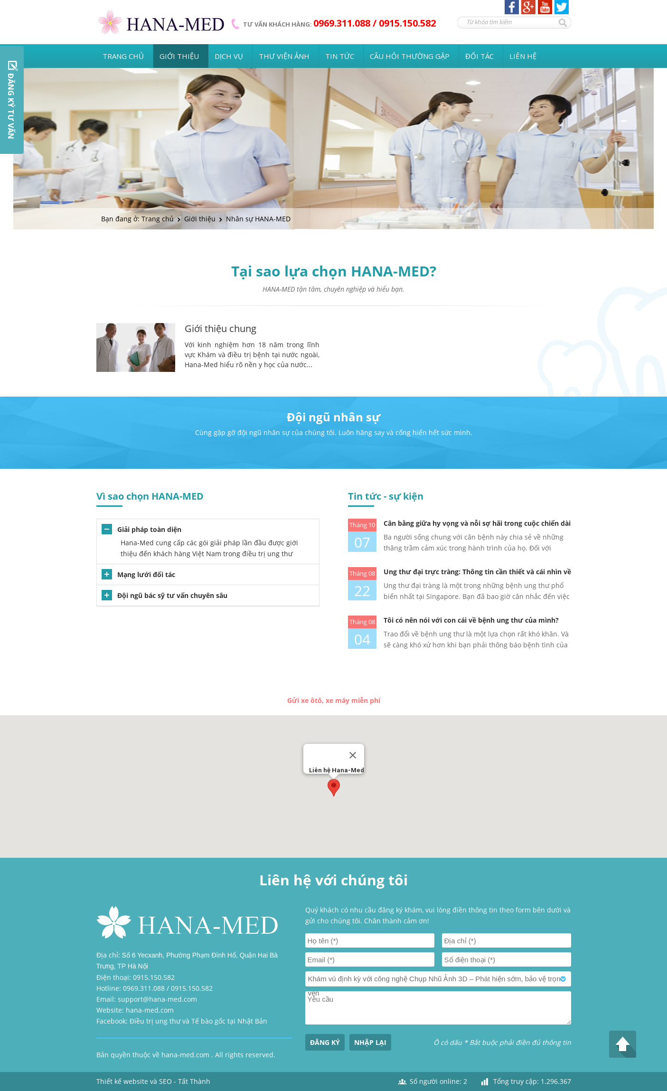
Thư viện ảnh (284, 56)
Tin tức (339, 56)
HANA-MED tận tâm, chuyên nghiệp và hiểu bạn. (333, 289)
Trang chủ (123, 56)
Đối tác (479, 56)
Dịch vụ (229, 56)
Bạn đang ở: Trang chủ (137, 218)
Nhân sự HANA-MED (258, 218)
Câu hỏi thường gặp (410, 56)
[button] (334, 788)
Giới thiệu (179, 56)
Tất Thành (194, 1081)
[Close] (352, 755)
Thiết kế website (122, 1081)
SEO (165, 1081)
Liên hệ (522, 56)
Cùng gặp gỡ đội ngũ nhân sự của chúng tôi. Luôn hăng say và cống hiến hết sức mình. (333, 432)
